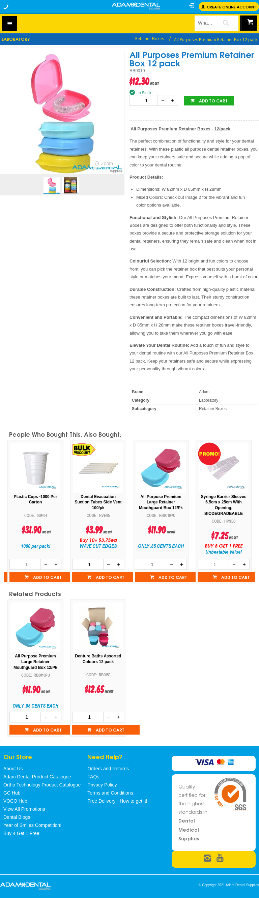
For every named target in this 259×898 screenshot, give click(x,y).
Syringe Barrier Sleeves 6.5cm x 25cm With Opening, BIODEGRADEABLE (224, 505)
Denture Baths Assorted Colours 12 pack (98, 659)
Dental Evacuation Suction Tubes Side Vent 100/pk (98, 502)
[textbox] (204, 23)
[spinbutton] (145, 100)
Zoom (107, 163)
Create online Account (231, 6)
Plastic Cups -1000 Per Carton (35, 499)
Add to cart (213, 100)
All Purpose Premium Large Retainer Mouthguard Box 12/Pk (161, 502)
